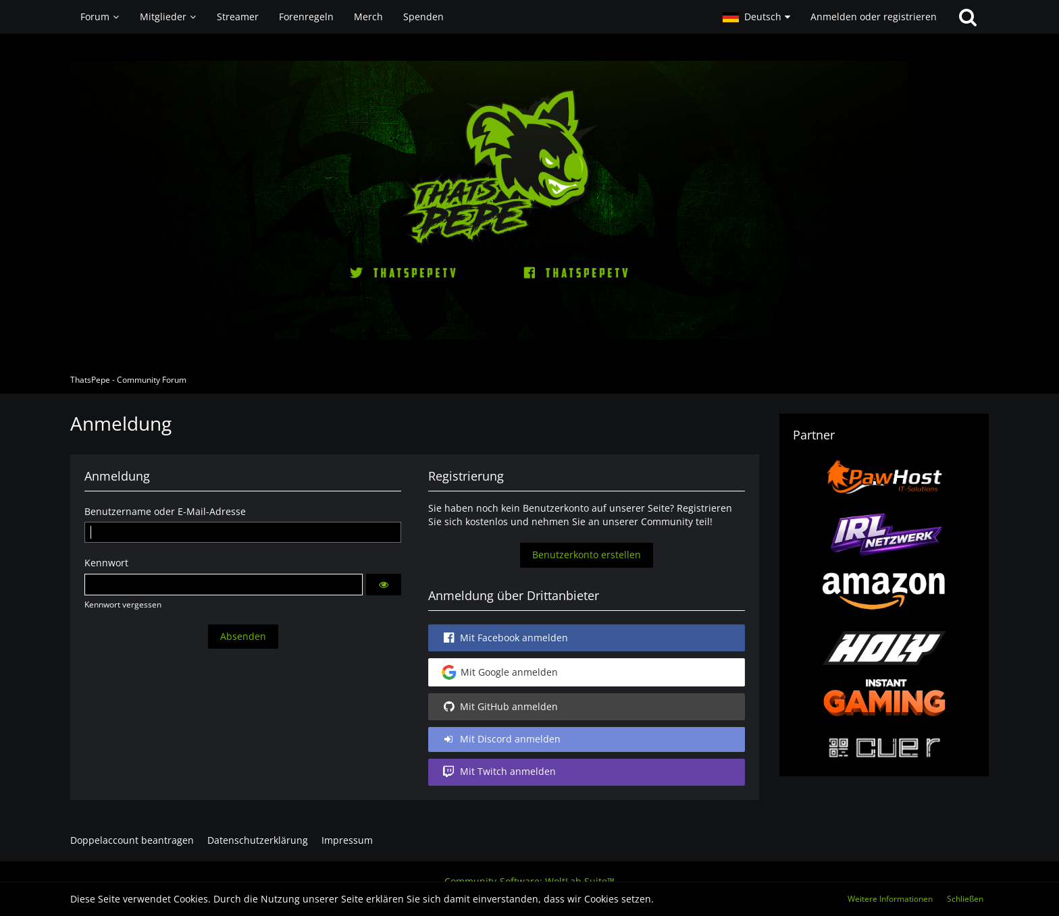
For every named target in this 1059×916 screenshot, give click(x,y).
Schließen (965, 899)
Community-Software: (529, 881)
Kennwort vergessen (122, 604)
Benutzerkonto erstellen (586, 554)
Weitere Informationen (890, 899)
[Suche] (968, 17)
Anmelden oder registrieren (873, 16)
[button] (756, 17)
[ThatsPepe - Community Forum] (529, 200)
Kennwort (106, 562)
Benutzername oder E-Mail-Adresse (165, 511)
